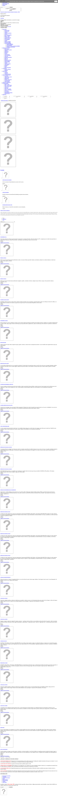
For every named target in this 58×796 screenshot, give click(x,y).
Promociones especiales (6, 775)
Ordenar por (2, 221)
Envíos (3, 778)
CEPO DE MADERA (5, 192)
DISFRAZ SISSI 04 (3, 278)
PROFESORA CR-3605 (3, 662)
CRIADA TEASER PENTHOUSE (5, 577)
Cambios (3, 781)
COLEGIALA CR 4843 (3, 705)
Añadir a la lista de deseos (4, 242)
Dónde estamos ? (5, 779)
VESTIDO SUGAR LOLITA (4, 299)
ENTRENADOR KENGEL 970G (7, 204)
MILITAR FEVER (3, 342)
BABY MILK (2, 727)
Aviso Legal (4, 782)
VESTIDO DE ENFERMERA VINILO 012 (6, 384)
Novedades (2, 170)
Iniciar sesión (4, 4)
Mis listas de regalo (5, 3)
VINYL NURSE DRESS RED (4, 426)
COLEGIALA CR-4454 (3, 598)
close (56, 1)
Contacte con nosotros (6, 777)
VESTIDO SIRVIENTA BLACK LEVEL (6, 405)
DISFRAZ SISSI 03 (3, 257)
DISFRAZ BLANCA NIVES (4, 363)
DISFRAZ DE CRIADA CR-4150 (5, 533)
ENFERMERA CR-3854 (4, 320)
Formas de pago (5, 780)
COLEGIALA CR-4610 (3, 619)
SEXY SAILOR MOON (3, 749)
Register (3, 5)
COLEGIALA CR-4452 (3, 684)
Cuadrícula (4, 219)
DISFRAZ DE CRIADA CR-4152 (5, 555)
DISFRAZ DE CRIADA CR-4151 (5, 511)
